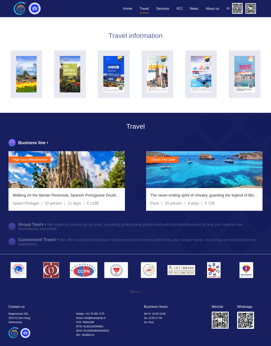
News (194, 8)
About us (212, 8)
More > (135, 291)
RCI (180, 8)
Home (127, 8)
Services (162, 8)
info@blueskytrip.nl (95, 318)
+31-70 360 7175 (94, 313)
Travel (144, 8)
